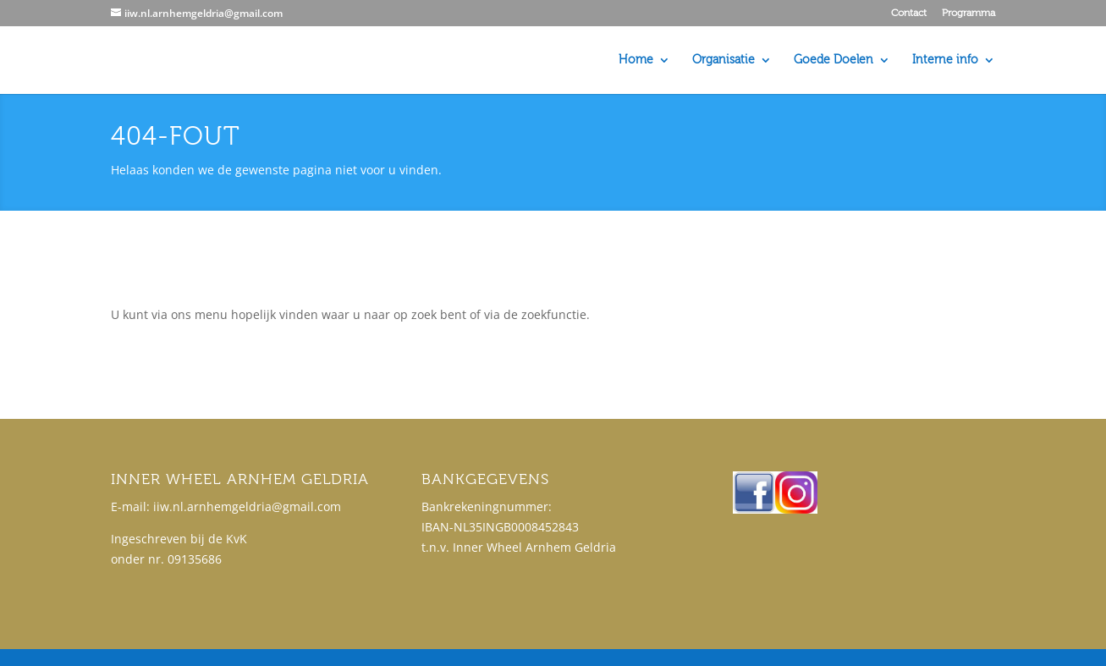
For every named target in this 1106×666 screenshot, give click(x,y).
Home (636, 60)
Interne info (945, 60)
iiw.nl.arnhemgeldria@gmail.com (247, 506)
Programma (968, 13)
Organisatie (723, 60)
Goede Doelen (833, 60)
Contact (909, 13)
